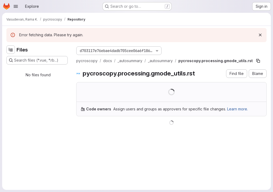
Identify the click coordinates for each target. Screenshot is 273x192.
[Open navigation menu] (15, 6)
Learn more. (237, 109)
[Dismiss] (260, 35)
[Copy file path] (258, 61)
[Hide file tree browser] (10, 49)
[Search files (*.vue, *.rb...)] (37, 60)
